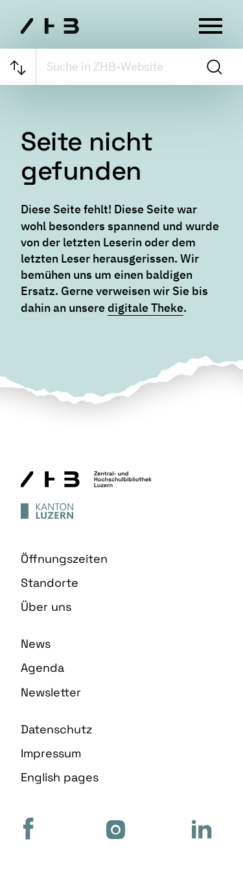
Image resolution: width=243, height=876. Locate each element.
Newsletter (51, 692)
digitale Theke (145, 307)
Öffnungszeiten (64, 558)
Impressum (51, 753)
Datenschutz (56, 729)
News (36, 643)
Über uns (46, 606)
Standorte (49, 582)
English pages (59, 777)
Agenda (42, 667)
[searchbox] (118, 67)
